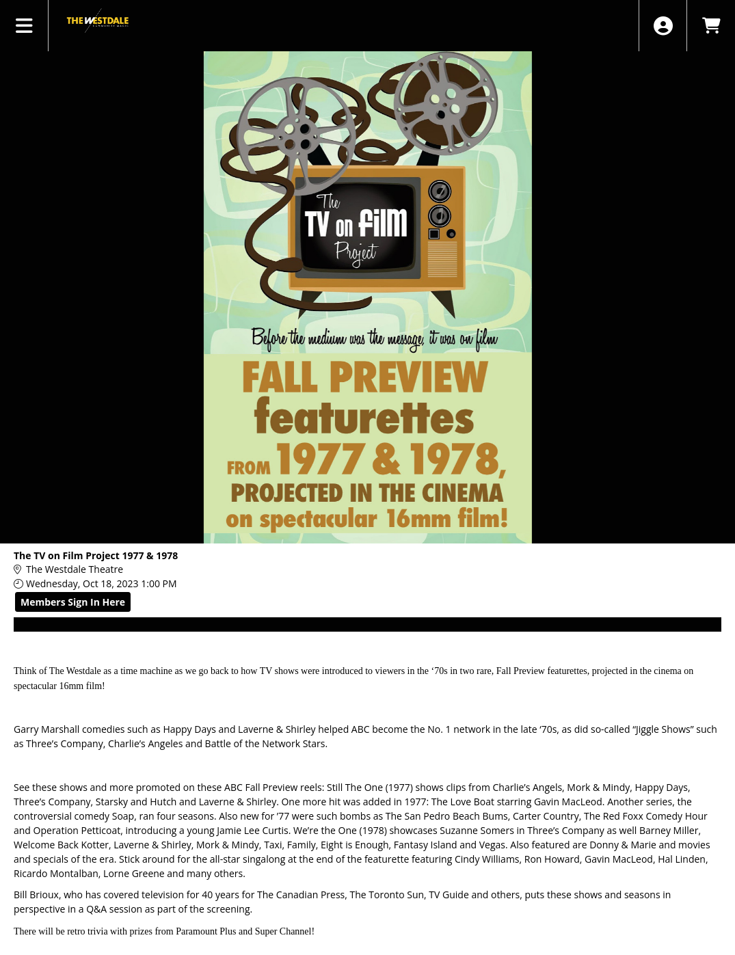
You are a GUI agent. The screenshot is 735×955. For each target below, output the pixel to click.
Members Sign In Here (73, 601)
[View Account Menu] (663, 25)
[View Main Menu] (24, 25)
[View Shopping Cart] (710, 25)
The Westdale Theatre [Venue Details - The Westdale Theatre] (74, 569)
